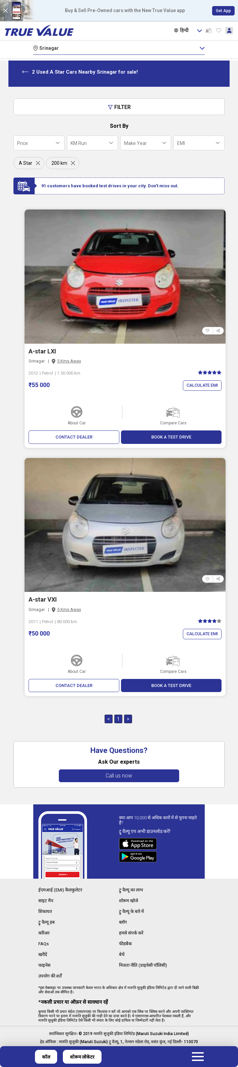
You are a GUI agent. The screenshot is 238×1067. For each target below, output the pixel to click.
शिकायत (45, 911)
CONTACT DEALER (73, 437)
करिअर (44, 932)
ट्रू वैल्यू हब (46, 921)
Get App (223, 10)
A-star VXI (43, 599)
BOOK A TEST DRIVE (171, 437)
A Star (25, 163)
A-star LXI (42, 351)
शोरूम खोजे (129, 901)
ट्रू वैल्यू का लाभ (132, 890)
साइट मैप (46, 901)
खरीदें (43, 953)
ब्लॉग (123, 921)
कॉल (46, 1057)
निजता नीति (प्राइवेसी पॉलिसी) (145, 963)
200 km (59, 163)
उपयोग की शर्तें (51, 974)
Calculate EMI (201, 385)
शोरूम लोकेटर (82, 1057)
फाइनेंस (44, 963)
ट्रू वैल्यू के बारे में (132, 911)
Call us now (119, 776)
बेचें (122, 953)
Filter (119, 107)
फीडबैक (126, 942)
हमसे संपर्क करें (131, 932)
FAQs (43, 942)
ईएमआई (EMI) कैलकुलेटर (61, 890)
